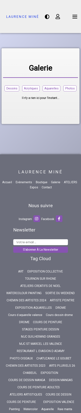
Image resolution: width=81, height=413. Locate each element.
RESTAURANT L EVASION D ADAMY (40, 351)
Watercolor (30, 409)
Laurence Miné (22, 17)
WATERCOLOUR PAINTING (24, 293)
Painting (14, 409)
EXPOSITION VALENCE (58, 402)
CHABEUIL (30, 373)
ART (21, 271)
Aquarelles (51, 88)
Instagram (29, 218)
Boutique (41, 182)
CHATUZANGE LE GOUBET (53, 358)
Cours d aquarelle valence (25, 315)
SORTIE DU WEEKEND (60, 293)
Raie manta (64, 409)
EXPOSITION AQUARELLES (33, 308)
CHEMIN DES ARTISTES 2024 (26, 300)
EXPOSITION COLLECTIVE (45, 271)
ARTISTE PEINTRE (62, 300)
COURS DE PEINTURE (47, 322)
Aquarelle (47, 409)
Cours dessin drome (59, 315)
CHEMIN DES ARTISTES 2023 (26, 365)
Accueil (7, 182)
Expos (34, 187)
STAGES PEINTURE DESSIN (40, 329)
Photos (70, 88)
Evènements (24, 182)
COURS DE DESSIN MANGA (26, 380)
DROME (60, 308)
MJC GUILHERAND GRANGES (40, 336)
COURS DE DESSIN (58, 394)
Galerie (55, 182)
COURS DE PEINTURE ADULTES (38, 387)
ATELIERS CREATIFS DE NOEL (40, 286)
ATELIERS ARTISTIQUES (26, 394)
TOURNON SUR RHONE (40, 278)
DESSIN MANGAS (61, 380)
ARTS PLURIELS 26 (62, 365)
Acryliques (31, 88)
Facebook (51, 218)
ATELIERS (70, 182)
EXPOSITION (49, 373)
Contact (47, 187)
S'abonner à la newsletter (40, 249)
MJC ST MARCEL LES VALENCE (40, 344)
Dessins (11, 88)
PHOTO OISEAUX (21, 358)
